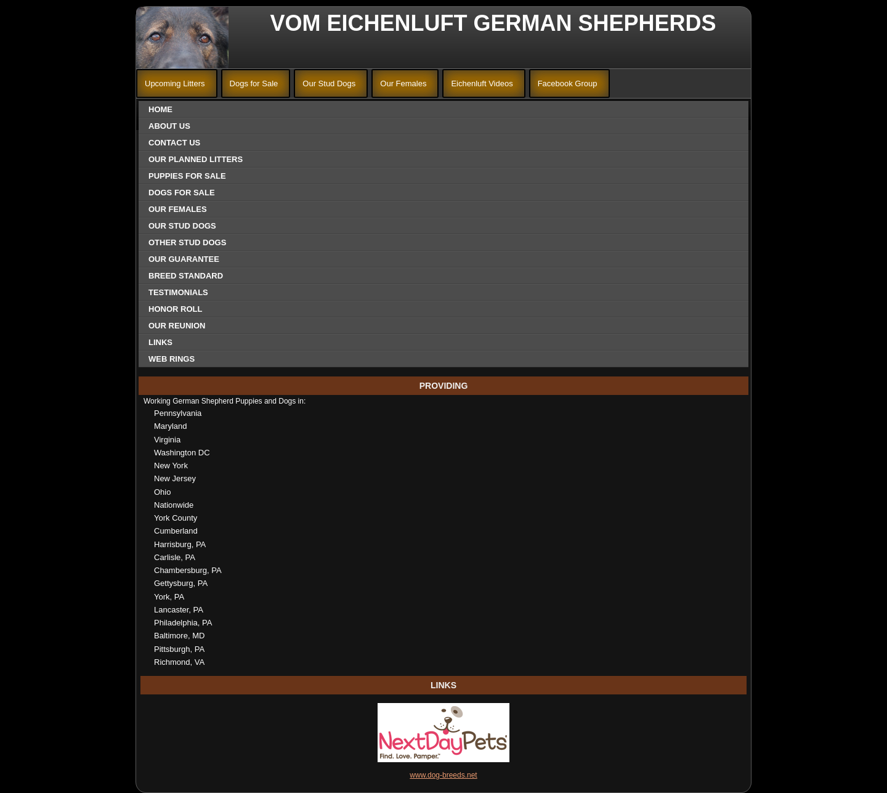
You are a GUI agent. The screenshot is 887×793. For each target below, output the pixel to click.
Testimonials (178, 292)
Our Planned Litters (195, 159)
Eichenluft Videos (481, 83)
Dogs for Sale (254, 83)
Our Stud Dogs (328, 83)
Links (160, 342)
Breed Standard (185, 275)
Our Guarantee (183, 259)
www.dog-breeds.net (443, 775)
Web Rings (171, 359)
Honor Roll (175, 309)
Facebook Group (567, 83)
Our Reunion (176, 325)
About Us (169, 126)
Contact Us (174, 142)
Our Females (403, 83)
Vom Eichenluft (369, 23)
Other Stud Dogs (187, 242)
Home (160, 109)
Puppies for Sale (187, 176)
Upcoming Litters (175, 83)
